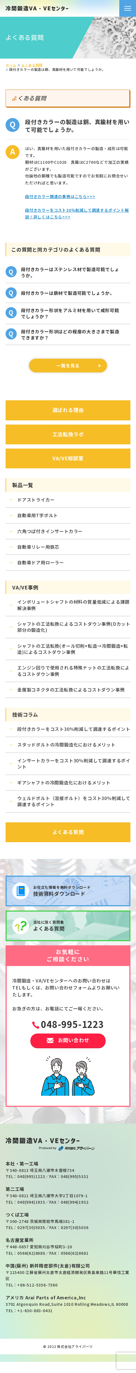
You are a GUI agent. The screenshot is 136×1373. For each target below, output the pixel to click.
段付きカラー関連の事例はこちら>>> (60, 196)
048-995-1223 (72, 1024)
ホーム (11, 65)
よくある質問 (32, 65)
